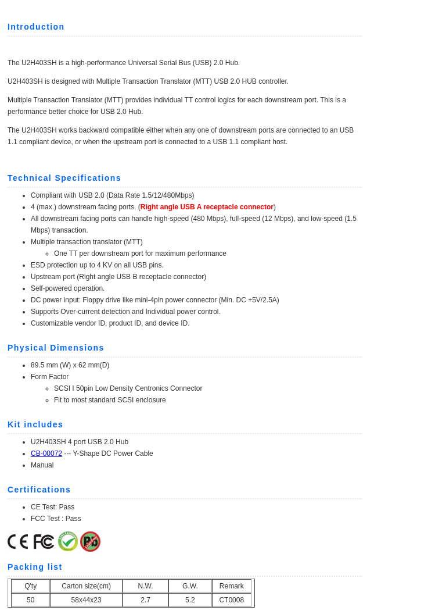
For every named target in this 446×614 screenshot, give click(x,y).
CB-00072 (46, 453)
